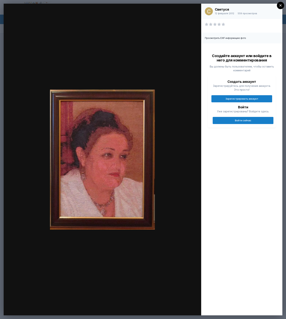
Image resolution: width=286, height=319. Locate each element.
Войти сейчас (243, 120)
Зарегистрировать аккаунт (241, 98)
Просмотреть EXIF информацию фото (225, 38)
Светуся (222, 9)
